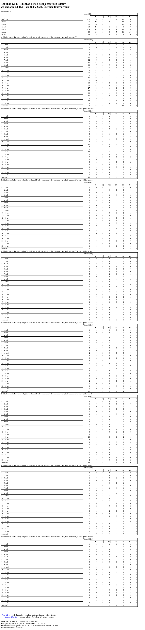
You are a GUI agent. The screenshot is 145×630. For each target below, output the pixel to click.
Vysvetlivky (6, 615)
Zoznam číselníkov (11, 617)
